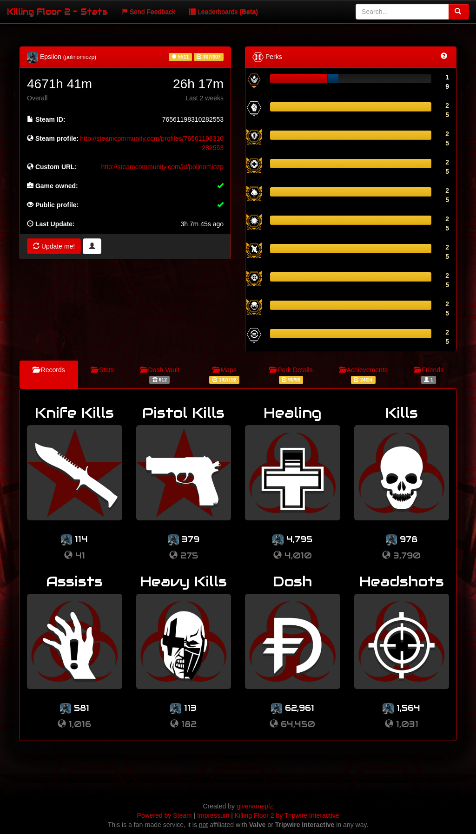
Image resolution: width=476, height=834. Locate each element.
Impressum (213, 815)
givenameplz (255, 806)
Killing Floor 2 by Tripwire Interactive (287, 815)
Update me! (54, 246)
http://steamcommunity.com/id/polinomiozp (162, 167)
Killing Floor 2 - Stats (57, 11)
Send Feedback (148, 11)
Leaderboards (223, 11)
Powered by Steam (164, 815)
